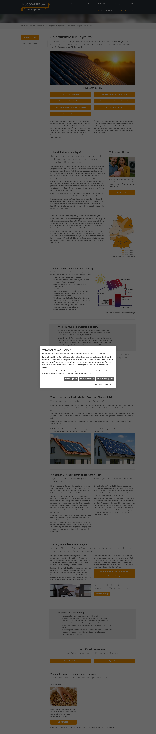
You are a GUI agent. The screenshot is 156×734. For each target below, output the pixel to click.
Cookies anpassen (71, 379)
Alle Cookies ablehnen (87, 379)
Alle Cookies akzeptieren (105, 379)
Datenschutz (109, 384)
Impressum (99, 384)
